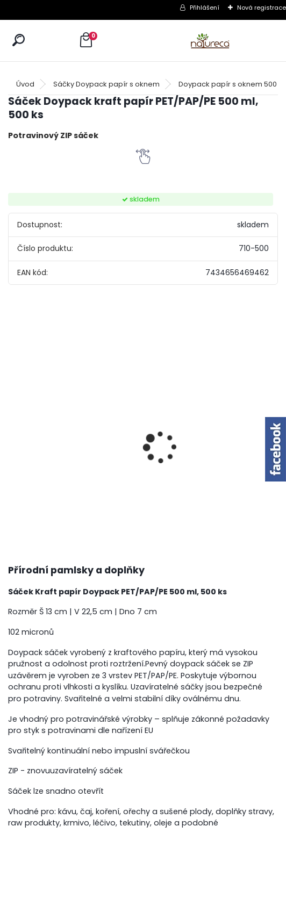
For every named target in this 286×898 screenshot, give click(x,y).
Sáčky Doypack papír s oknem (106, 84)
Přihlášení (204, 7)
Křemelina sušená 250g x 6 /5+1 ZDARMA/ (242, 428)
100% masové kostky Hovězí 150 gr (115, 428)
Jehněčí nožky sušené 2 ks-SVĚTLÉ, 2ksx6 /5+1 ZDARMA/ (179, 425)
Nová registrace (261, 7)
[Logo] (210, 40)
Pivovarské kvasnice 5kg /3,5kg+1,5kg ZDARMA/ (43, 442)
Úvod (25, 84)
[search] (18, 40)
